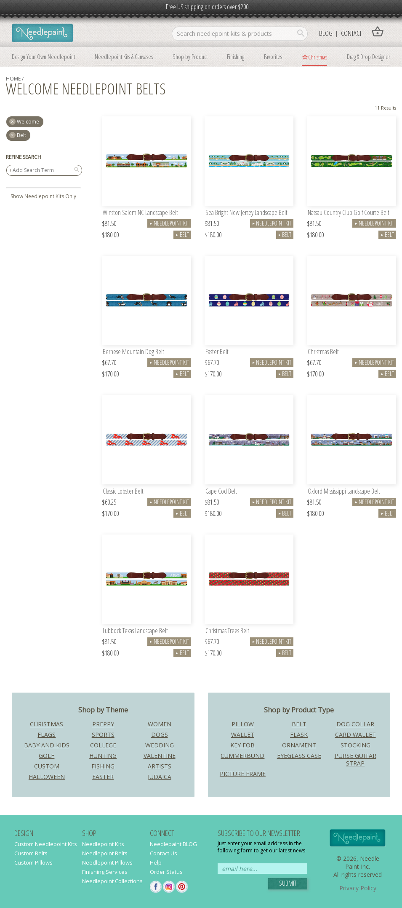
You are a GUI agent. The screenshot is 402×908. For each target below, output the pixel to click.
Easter (103, 777)
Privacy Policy (357, 888)
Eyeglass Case (299, 756)
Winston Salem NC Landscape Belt (140, 213)
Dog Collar (355, 724)
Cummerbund (242, 756)
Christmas (317, 57)
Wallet (242, 735)
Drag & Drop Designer (368, 56)
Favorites (273, 56)
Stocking (355, 745)
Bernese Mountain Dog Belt (133, 352)
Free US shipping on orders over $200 (207, 6)
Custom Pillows (33, 862)
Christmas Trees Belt (227, 631)
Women (159, 724)
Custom (46, 766)
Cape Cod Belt (221, 492)
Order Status (166, 872)
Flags (46, 735)
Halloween (47, 777)
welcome (28, 121)
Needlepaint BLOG (173, 844)
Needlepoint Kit (169, 223)
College (103, 745)
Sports (103, 735)
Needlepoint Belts (105, 853)
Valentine (160, 756)
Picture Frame (243, 774)
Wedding (159, 745)
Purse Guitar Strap (355, 759)
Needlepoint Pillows (107, 862)
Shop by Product (190, 56)
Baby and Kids (46, 745)
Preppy (103, 724)
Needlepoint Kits (103, 844)
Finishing (235, 56)
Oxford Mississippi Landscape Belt (344, 492)
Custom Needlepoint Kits (45, 844)
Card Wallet (355, 735)
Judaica (159, 777)
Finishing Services (105, 872)
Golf (46, 756)
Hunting (103, 756)
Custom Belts (31, 853)
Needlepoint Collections (112, 881)
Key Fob (242, 745)
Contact (351, 33)
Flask (299, 735)
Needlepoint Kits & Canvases (124, 56)
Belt (21, 135)
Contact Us (163, 853)
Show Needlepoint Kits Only (43, 196)
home (13, 78)
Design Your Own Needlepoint (43, 56)
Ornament (299, 745)
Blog (326, 33)
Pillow (243, 724)
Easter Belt (217, 352)
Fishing (102, 766)
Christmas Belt (323, 352)
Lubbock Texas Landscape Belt (135, 631)
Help (156, 862)
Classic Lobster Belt (123, 492)
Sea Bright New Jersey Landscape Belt (246, 213)
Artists (159, 766)
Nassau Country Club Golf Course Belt (348, 213)
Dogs (159, 735)
